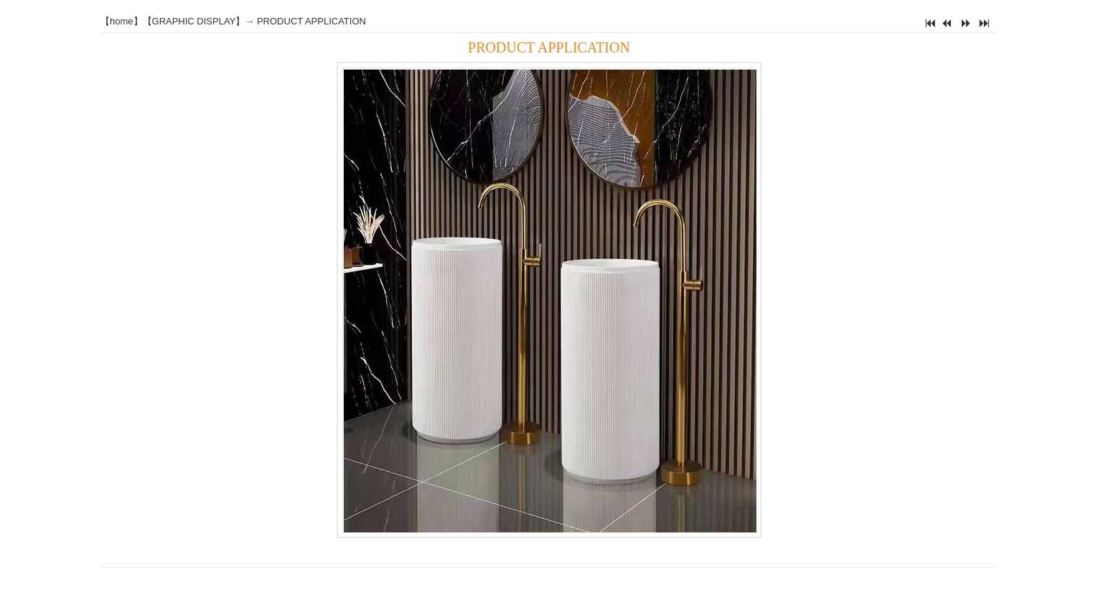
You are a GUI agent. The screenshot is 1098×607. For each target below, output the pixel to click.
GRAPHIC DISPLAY (194, 21)
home (121, 21)
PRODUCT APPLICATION (311, 21)
